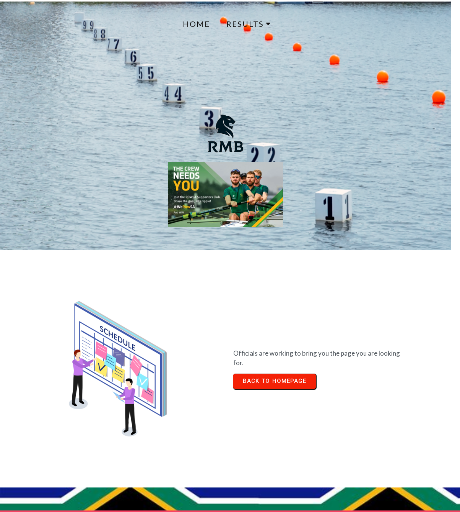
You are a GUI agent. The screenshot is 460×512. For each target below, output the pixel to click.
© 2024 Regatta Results (46, 464)
